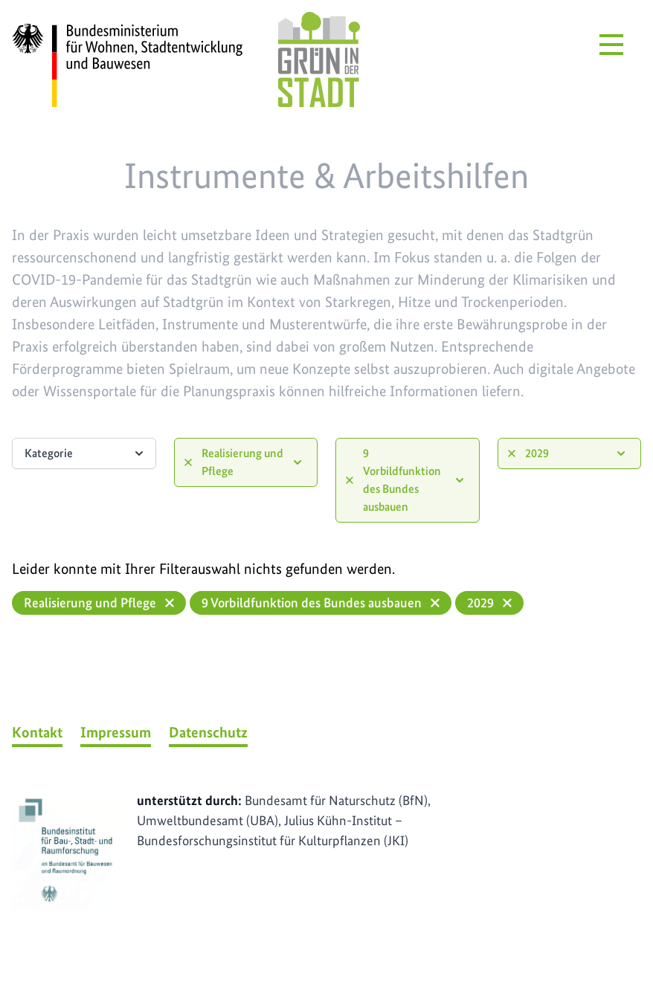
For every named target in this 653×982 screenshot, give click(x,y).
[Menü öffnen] (611, 44)
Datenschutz (208, 732)
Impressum (115, 732)
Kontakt (37, 732)
